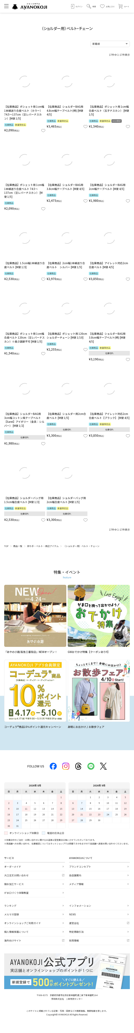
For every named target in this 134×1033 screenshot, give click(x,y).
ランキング (10, 905)
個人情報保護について (16, 931)
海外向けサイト (12, 940)
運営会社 (74, 923)
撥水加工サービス (14, 884)
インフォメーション (80, 905)
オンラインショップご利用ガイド (22, 923)
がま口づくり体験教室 (16, 892)
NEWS (72, 914)
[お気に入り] (107, 6)
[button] (91, 6)
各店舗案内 (75, 875)
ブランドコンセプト (80, 866)
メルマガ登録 (11, 914)
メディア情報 (76, 884)
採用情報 (74, 940)
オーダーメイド (12, 866)
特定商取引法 (76, 931)
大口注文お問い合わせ (16, 875)
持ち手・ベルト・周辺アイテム (43, 546)
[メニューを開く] (6, 6)
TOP (6, 546)
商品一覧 (17, 546)
